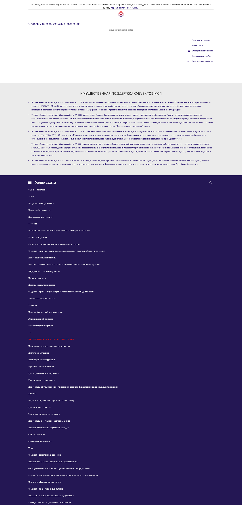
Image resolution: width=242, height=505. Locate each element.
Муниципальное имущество (41, 367)
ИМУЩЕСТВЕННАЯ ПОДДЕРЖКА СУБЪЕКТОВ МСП (51, 339)
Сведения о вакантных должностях (44, 455)
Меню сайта (197, 45)
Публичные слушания (38, 353)
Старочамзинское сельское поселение (53, 23)
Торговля (32, 224)
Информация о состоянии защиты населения (49, 421)
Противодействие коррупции (41, 360)
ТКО (30, 333)
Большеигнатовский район (121, 30)
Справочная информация (40, 441)
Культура (32, 394)
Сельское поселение (37, 190)
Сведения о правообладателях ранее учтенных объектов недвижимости (61, 292)
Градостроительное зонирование (43, 373)
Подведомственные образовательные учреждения (51, 496)
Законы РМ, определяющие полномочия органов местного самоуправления (63, 475)
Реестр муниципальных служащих (44, 414)
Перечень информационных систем (44, 482)
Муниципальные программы (41, 380)
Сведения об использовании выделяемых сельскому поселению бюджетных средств (67, 251)
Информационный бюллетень (42, 258)
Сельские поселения (201, 40)
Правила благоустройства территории (45, 312)
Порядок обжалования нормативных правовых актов (52, 462)
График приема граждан (39, 407)
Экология (32, 305)
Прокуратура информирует (40, 217)
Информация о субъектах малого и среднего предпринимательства (59, 231)
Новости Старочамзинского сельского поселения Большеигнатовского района (64, 265)
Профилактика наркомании (41, 203)
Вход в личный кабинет (203, 61)
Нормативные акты (37, 278)
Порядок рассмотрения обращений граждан (48, 428)
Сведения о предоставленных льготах (45, 489)
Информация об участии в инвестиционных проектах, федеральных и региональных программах (73, 387)
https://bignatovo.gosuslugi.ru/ (125, 7)
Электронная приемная (202, 51)
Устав (30, 448)
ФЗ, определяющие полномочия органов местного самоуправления (59, 468)
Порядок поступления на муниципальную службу (51, 400)
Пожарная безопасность (39, 210)
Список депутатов (36, 434)
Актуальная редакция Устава (41, 299)
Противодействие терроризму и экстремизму (49, 346)
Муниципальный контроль (40, 319)
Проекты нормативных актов (41, 285)
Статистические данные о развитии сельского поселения (54, 244)
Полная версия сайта (201, 56)
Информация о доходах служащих (44, 271)
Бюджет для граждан (37, 237)
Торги (31, 197)
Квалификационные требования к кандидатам (49, 502)
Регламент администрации (40, 326)
